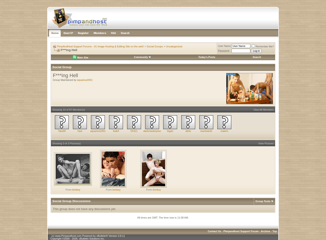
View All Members (264, 109)
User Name (224, 46)
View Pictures (266, 143)
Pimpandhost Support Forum (241, 231)
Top (275, 231)
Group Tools (262, 201)
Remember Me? (263, 46)
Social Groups (155, 46)
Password (223, 50)
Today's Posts (206, 57)
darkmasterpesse (153, 131)
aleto (188, 131)
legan (170, 131)
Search (257, 57)
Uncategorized (174, 46)
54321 (134, 131)
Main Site (80, 57)
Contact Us (214, 231)
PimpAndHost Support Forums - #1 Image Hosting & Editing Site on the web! (100, 46)
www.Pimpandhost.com (68, 235)
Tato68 (62, 131)
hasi (80, 131)
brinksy (76, 189)
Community (142, 57)
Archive (265, 231)
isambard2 (206, 131)
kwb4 (116, 131)
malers (224, 131)
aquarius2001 (85, 80)
